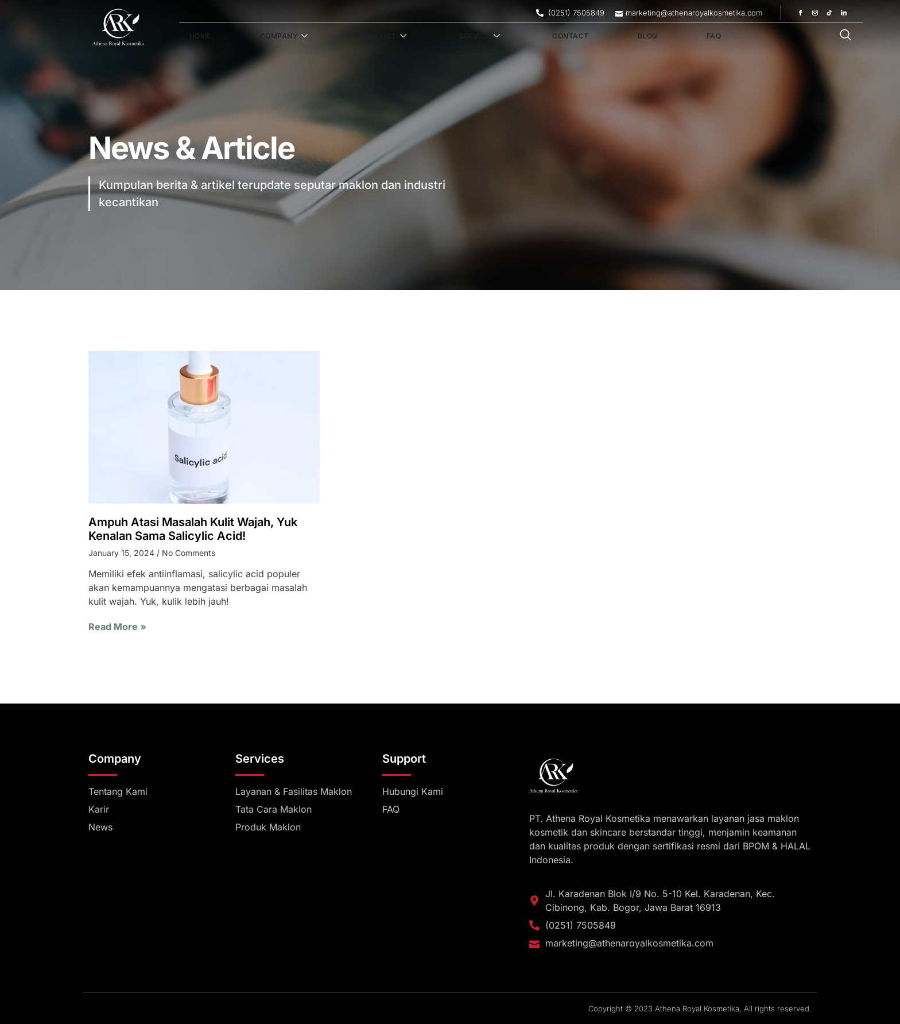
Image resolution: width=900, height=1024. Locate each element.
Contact (500, 36)
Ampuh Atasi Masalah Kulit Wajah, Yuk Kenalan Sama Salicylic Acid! (192, 529)
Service (425, 36)
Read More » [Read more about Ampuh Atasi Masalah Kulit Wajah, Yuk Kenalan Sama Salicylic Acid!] (117, 626)
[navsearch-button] (845, 35)
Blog (561, 36)
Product (344, 36)
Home (191, 36)
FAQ (610, 36)
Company (260, 36)
